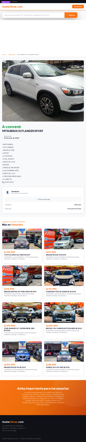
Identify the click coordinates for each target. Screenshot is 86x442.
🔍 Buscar (71, 15)
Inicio (4, 54)
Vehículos (11, 54)
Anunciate (78, 6)
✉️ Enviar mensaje (43, 199)
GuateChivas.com (12, 6)
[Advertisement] (43, 37)
